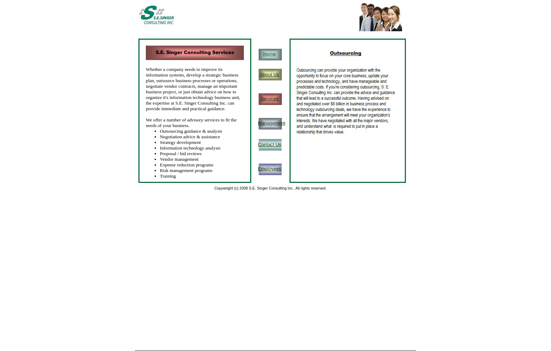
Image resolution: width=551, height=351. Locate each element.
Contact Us (269, 144)
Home (269, 54)
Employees (269, 168)
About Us (269, 74)
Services (269, 98)
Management (271, 123)
